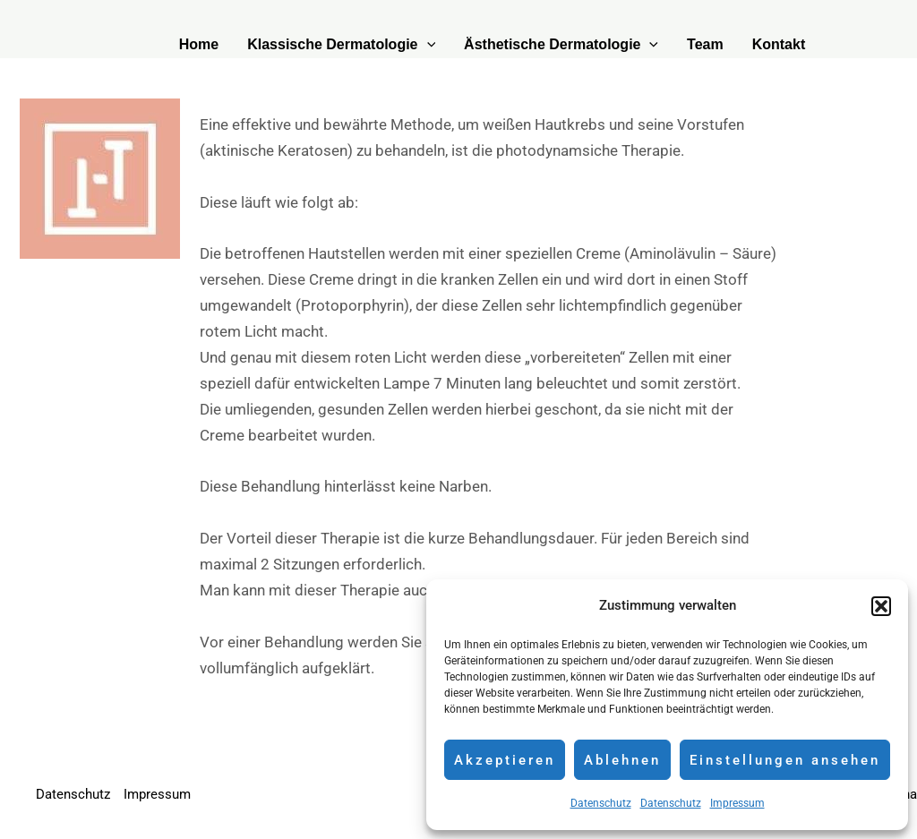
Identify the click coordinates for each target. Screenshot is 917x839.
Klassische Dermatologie (341, 44)
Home (199, 44)
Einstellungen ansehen (785, 760)
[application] (427, 44)
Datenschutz (600, 803)
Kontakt (779, 44)
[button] (881, 606)
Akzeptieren (504, 760)
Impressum (737, 803)
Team (705, 44)
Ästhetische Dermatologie (561, 44)
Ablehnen (622, 760)
